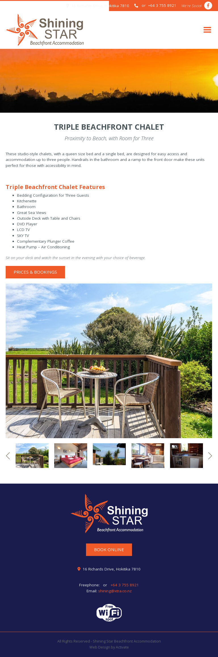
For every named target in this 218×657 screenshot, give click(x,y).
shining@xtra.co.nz (115, 590)
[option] (109, 361)
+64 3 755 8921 (124, 584)
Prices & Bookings (35, 272)
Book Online (109, 549)
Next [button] (210, 455)
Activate (122, 647)
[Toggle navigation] (207, 30)
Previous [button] (8, 455)
